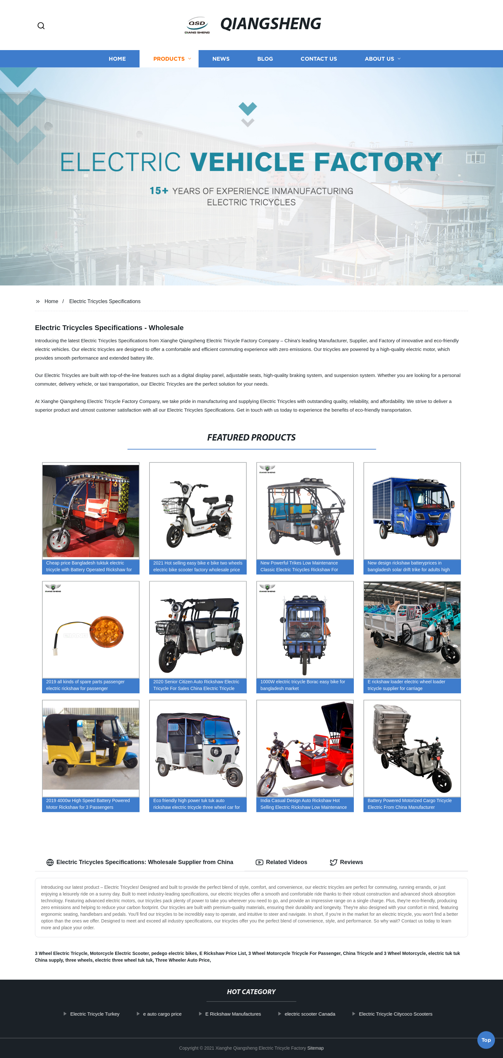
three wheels (79, 960)
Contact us (319, 59)
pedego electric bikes (174, 953)
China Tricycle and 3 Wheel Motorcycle (384, 953)
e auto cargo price (185, 1014)
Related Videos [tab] (281, 862)
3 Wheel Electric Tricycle (61, 953)
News (221, 59)
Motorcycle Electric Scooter (119, 953)
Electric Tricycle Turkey (116, 1014)
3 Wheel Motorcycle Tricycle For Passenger (294, 953)
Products (169, 59)
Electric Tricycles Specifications (105, 301)
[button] (41, 26)
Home (117, 59)
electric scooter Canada (332, 1014)
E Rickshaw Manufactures (255, 1014)
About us (379, 59)
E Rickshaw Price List (223, 953)
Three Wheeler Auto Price (182, 960)
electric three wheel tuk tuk (124, 960)
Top (486, 1041)
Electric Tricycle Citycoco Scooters (418, 1014)
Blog (265, 59)
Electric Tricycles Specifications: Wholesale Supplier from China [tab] (139, 862)
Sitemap (315, 1048)
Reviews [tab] (346, 862)
